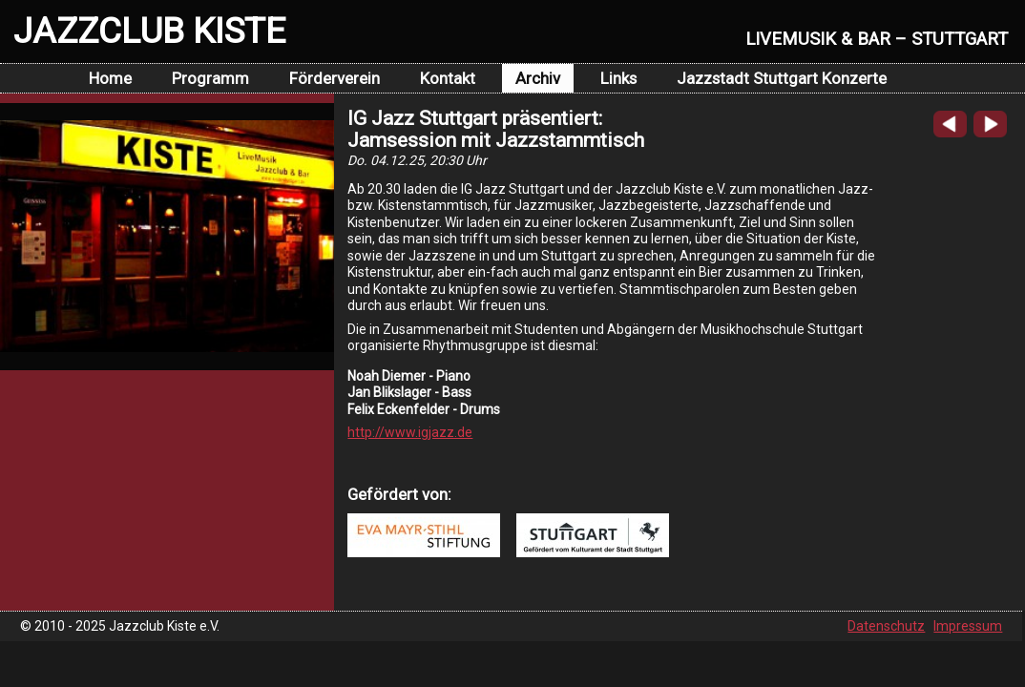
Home (110, 78)
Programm (210, 78)
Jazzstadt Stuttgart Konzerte (782, 78)
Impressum (967, 626)
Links (618, 78)
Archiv (537, 78)
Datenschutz (886, 626)
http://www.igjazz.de (409, 432)
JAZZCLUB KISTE (149, 31)
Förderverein (334, 78)
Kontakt (447, 78)
